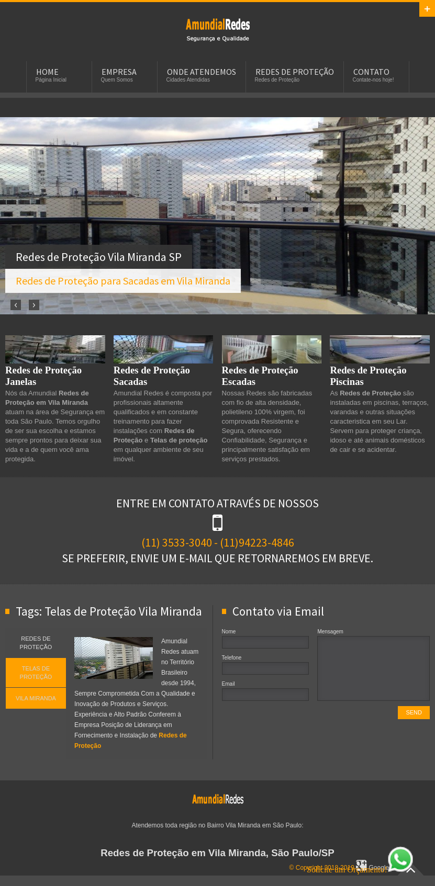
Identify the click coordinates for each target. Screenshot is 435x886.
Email (228, 684)
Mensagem (330, 631)
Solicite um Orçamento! (360, 869)
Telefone (232, 658)
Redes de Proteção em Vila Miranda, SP (218, 29)
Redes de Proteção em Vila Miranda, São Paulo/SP (217, 852)
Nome (229, 631)
